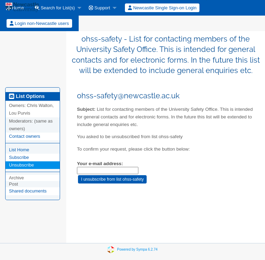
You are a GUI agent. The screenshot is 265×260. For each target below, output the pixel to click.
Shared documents (28, 191)
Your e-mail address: (100, 163)
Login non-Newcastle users (39, 23)
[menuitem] (56, 8)
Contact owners (24, 136)
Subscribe (19, 157)
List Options (27, 96)
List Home (19, 149)
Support (99, 7)
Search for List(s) (55, 7)
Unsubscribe (21, 165)
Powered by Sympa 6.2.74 (137, 249)
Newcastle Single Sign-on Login (162, 7)
